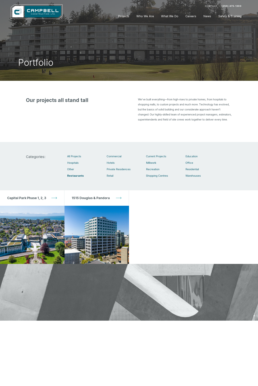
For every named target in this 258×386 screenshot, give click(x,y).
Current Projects (156, 156)
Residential (192, 169)
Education (191, 156)
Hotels (111, 162)
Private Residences (119, 169)
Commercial (114, 156)
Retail (110, 175)
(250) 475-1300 (232, 6)
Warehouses (193, 175)
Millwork (151, 162)
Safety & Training (230, 16)
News (207, 16)
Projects (123, 16)
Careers (190, 16)
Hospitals (73, 162)
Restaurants (75, 175)
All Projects (74, 156)
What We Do (169, 16)
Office (189, 162)
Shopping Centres (157, 175)
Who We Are (145, 16)
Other (70, 169)
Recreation (152, 169)
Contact (211, 6)
